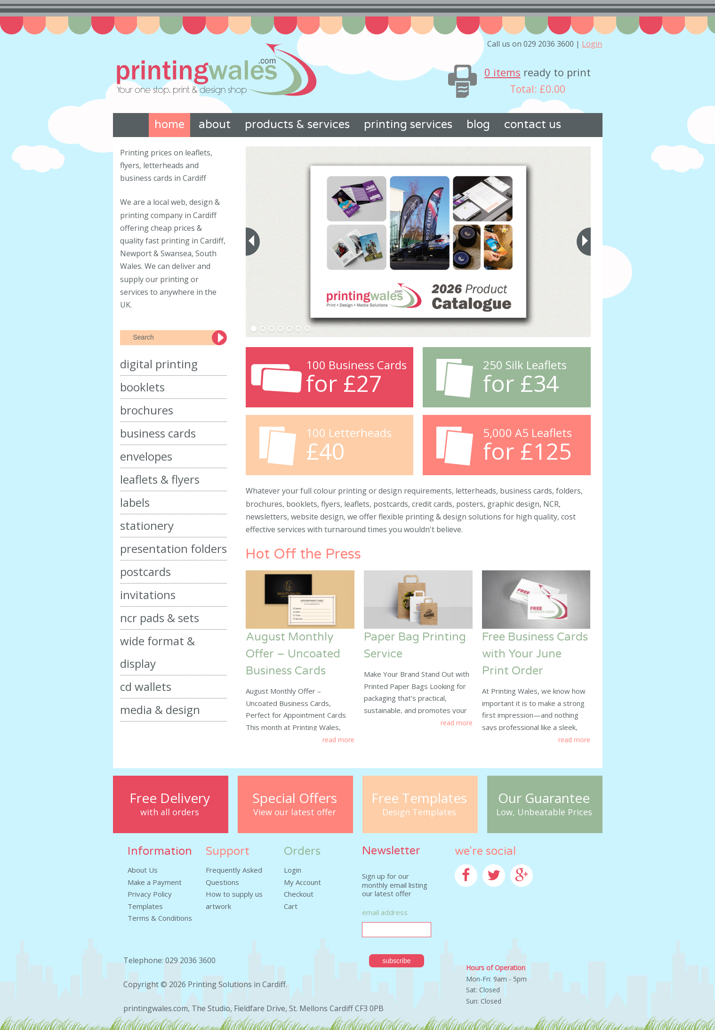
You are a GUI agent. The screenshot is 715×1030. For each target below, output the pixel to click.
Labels (135, 502)
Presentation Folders (173, 548)
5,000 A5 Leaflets (527, 433)
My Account (302, 882)
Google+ (524, 892)
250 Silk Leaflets (525, 365)
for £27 (344, 383)
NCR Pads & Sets (159, 617)
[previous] (253, 241)
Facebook (470, 892)
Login (592, 44)
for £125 (527, 451)
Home (169, 124)
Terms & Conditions (160, 918)
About (215, 124)
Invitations (148, 594)
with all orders (169, 812)
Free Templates (419, 798)
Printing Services (408, 124)
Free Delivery (169, 798)
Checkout (298, 894)
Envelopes (146, 456)
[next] (584, 241)
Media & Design (160, 709)
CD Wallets (145, 686)
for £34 (521, 383)
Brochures (146, 410)
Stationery (147, 525)
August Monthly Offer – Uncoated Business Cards (293, 654)
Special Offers (294, 798)
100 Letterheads (349, 433)
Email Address (385, 912)
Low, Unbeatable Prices (544, 812)
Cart (290, 906)
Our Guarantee (544, 798)
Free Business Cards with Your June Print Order (535, 654)
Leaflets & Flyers (160, 479)
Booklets (142, 387)
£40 (325, 451)
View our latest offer (294, 812)
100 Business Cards (356, 365)
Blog (478, 124)
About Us (143, 870)
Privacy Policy (150, 894)
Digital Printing (159, 364)
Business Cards (158, 433)
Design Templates (419, 812)
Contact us (532, 124)
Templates (145, 906)
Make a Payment (155, 882)
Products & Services (297, 124)
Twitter (494, 892)
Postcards (145, 571)
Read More (338, 739)
